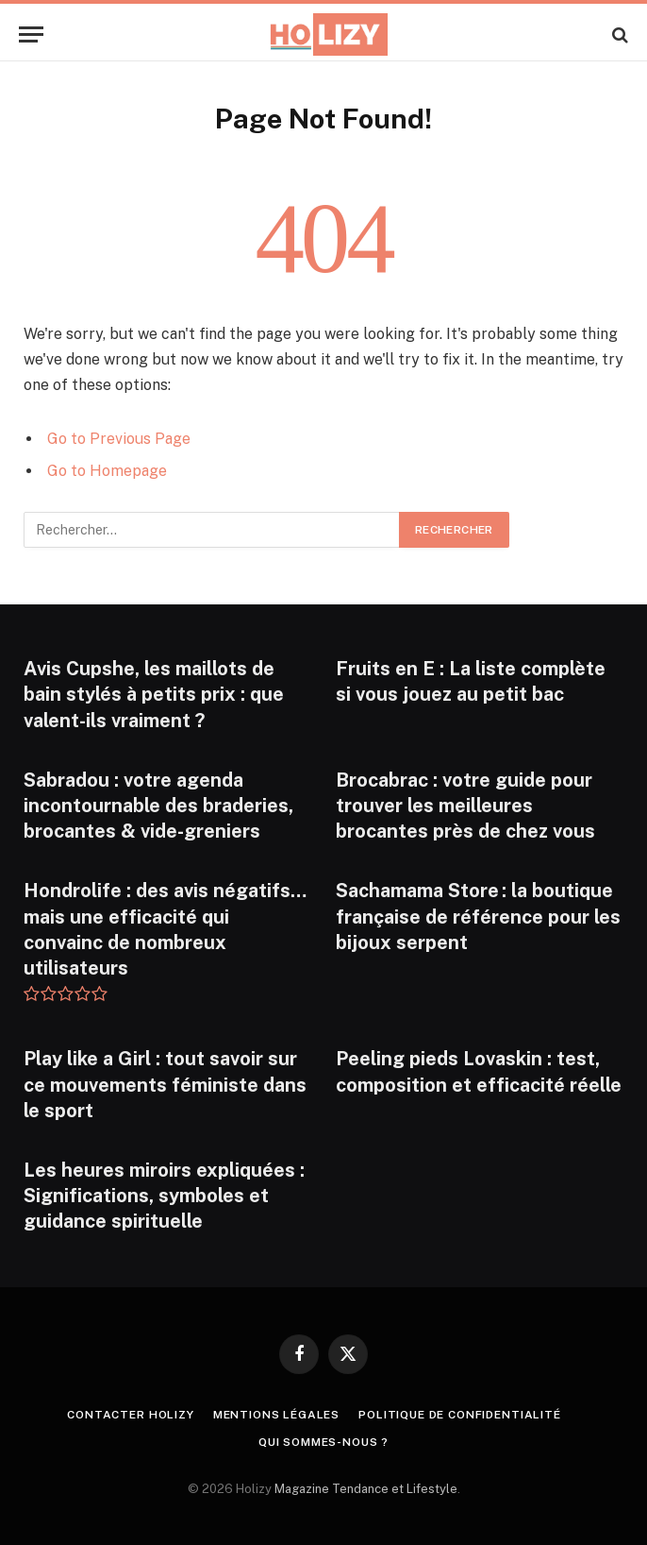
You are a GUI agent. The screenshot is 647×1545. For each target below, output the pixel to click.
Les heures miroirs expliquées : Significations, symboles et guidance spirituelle (164, 1195)
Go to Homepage (107, 471)
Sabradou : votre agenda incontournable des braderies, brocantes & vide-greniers (158, 805)
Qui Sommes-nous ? (323, 1442)
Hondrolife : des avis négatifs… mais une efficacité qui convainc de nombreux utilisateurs (165, 929)
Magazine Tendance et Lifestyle (365, 1489)
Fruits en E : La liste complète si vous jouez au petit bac (471, 681)
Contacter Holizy (130, 1414)
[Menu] (31, 34)
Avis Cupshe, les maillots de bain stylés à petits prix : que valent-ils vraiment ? (154, 694)
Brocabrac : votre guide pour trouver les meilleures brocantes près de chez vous (465, 805)
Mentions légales (276, 1414)
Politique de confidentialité (459, 1414)
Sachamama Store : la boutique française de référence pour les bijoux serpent (478, 916)
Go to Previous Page (119, 439)
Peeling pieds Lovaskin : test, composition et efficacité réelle (479, 1071)
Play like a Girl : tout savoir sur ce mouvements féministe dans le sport (165, 1084)
